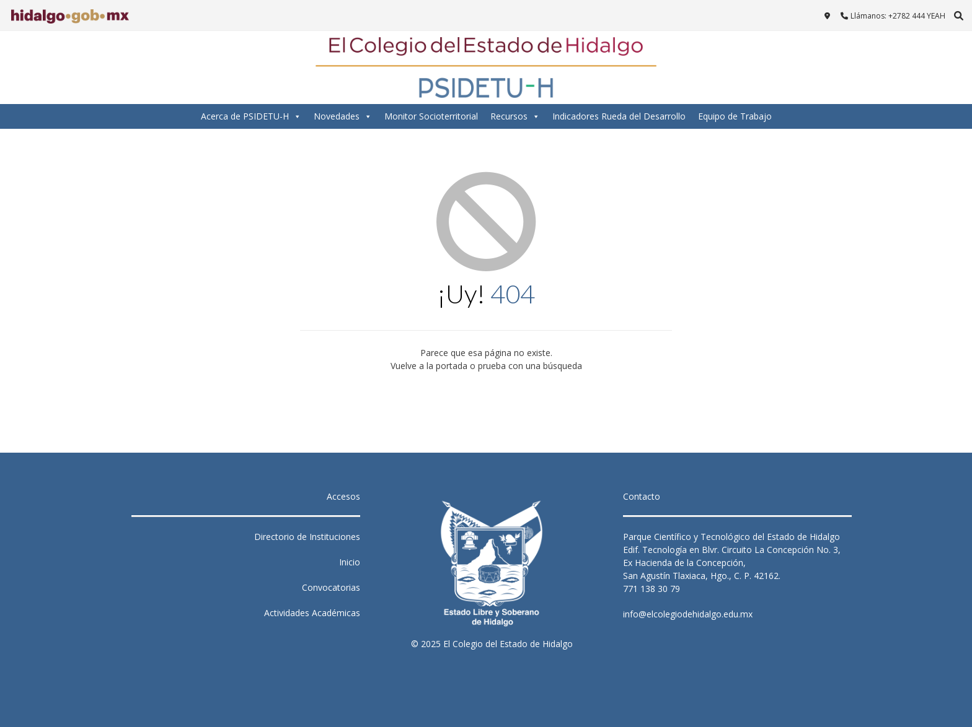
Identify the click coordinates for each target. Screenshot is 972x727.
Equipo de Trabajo (735, 116)
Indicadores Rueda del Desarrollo (619, 116)
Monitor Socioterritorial (431, 116)
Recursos (515, 116)
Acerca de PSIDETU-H (251, 116)
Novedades (343, 116)
